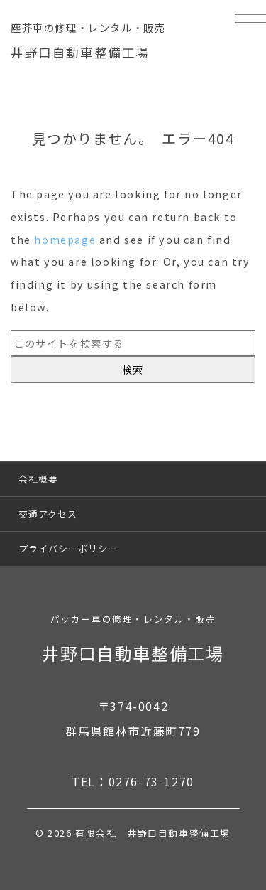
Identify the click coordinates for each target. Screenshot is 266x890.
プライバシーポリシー (68, 548)
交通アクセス (47, 513)
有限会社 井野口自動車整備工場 (153, 833)
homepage (65, 239)
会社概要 (38, 479)
